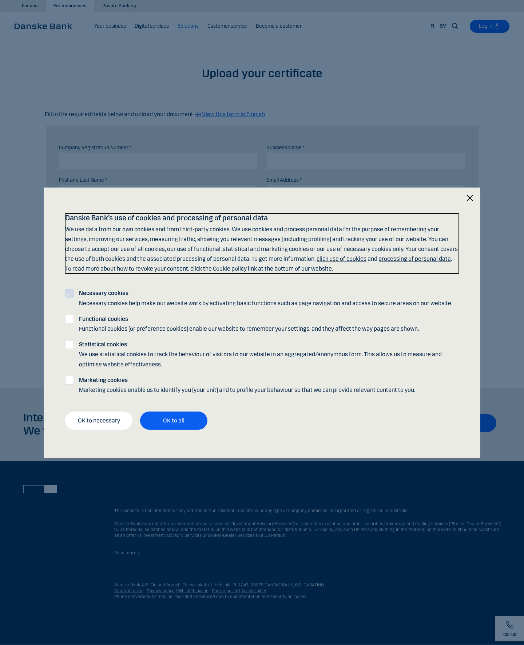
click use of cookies (341, 258)
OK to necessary (99, 420)
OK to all (173, 420)
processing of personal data (414, 258)
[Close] (470, 197)
